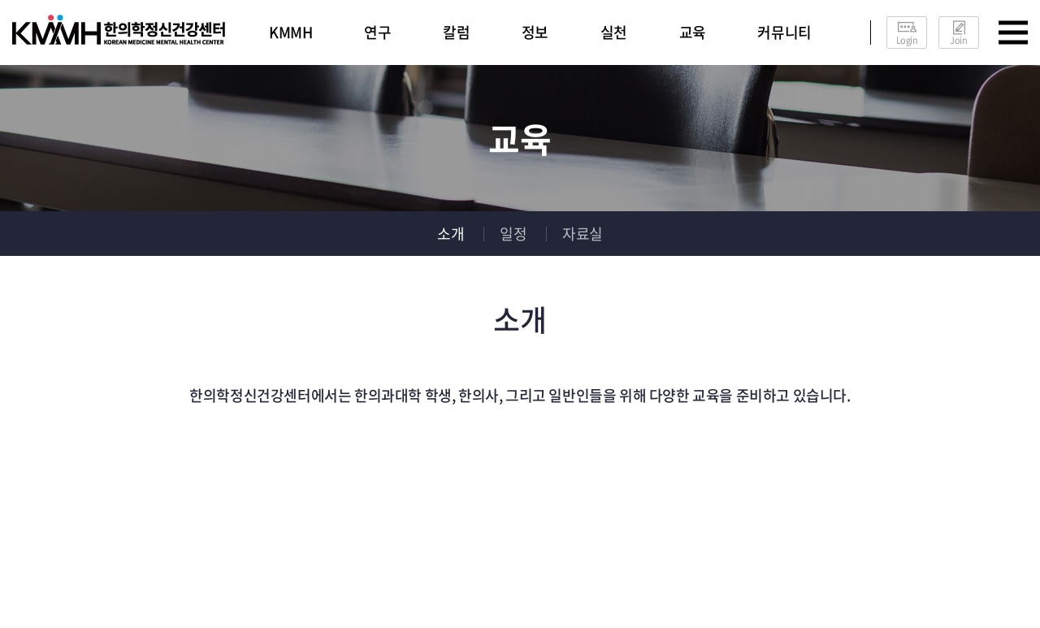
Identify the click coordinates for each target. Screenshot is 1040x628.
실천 (613, 32)
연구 (377, 32)
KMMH (290, 32)
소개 (450, 234)
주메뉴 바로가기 (0, 0)
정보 (535, 32)
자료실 (582, 234)
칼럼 (456, 32)
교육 (692, 32)
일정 (513, 234)
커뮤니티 (784, 32)
